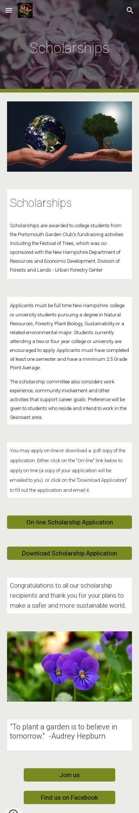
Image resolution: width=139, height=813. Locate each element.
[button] (9, 10)
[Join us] (69, 775)
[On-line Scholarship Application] (69, 522)
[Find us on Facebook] (69, 797)
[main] (69, 46)
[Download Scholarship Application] (69, 553)
